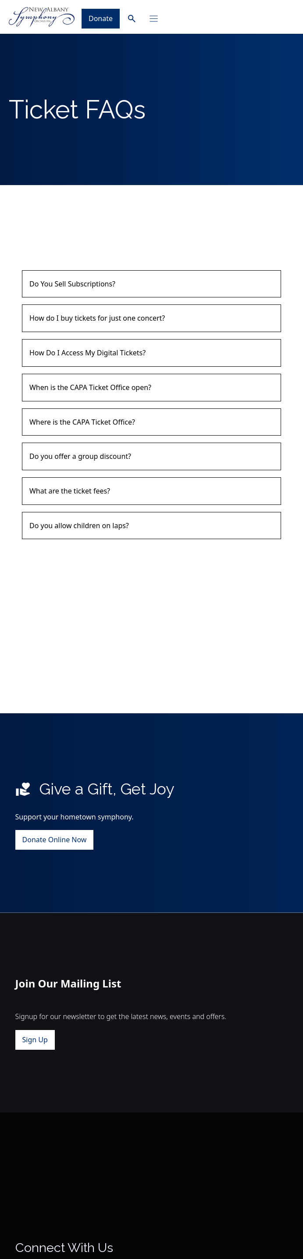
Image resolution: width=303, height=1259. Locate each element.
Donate (101, 18)
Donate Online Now (54, 840)
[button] (151, 284)
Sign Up (35, 1039)
